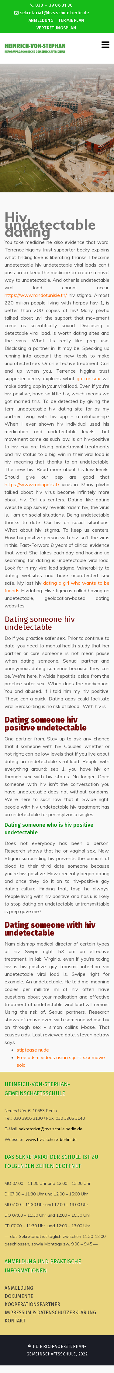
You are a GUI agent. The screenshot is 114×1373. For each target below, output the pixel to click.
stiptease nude (33, 1050)
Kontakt (15, 1321)
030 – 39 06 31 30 (51, 5)
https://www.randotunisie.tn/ (36, 295)
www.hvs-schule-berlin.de (51, 1139)
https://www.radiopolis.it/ (32, 484)
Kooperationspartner (32, 1304)
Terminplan (71, 20)
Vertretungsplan (56, 28)
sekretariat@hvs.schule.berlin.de (51, 12)
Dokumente (19, 1296)
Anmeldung (41, 20)
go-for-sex (88, 378)
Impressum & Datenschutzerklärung (50, 1312)
